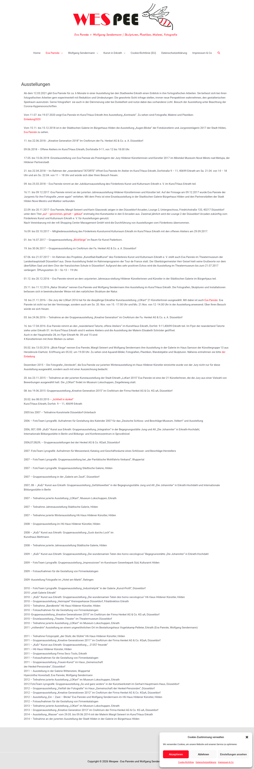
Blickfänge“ (80, 237)
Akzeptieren (176, 754)
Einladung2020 (32, 117)
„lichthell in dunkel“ (63, 397)
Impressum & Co (226, 762)
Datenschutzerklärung (206, 762)
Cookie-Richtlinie (186, 762)
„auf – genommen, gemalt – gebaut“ (63, 211)
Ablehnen (203, 754)
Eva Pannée (30, 130)
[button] (247, 737)
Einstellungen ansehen (233, 754)
